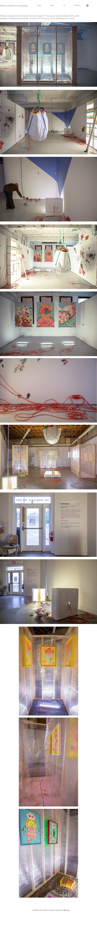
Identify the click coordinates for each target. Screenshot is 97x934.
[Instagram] (87, 5)
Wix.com (67, 910)
